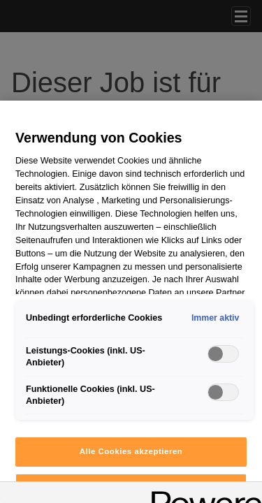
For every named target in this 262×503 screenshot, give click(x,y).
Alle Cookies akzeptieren (131, 451)
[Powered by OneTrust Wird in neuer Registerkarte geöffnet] (202, 494)
